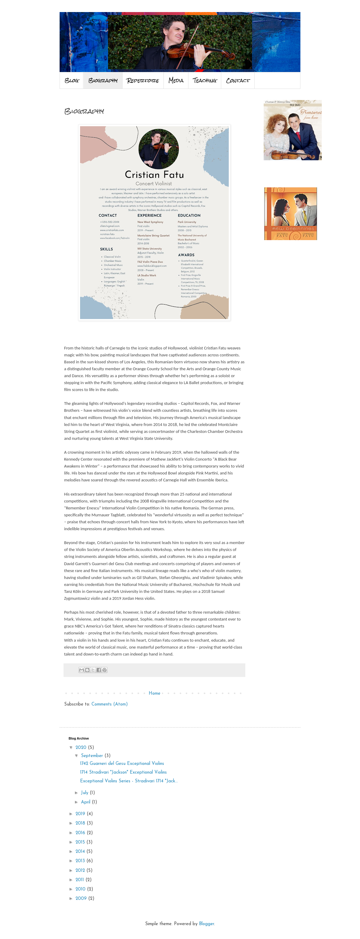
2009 (82, 899)
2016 (81, 833)
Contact (238, 80)
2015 (81, 842)
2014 (81, 852)
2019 (81, 814)
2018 (81, 823)
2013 (81, 861)
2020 (82, 748)
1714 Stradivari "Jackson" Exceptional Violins (123, 772)
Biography (103, 80)
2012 (81, 871)
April (86, 802)
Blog (71, 80)
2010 (81, 889)
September (92, 756)
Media (176, 80)
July (85, 793)
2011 (80, 880)
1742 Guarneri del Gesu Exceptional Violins (122, 764)
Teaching (204, 80)
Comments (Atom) (110, 704)
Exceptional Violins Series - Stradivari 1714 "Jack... (129, 781)
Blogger (206, 924)
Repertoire (143, 80)
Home (154, 693)
